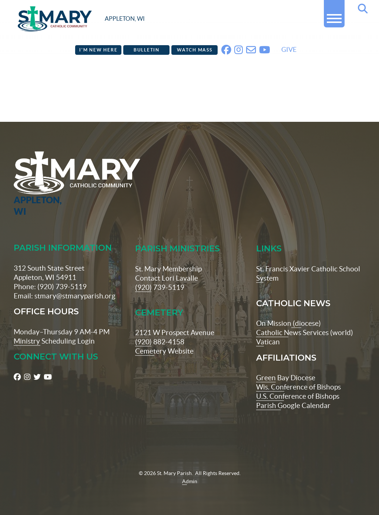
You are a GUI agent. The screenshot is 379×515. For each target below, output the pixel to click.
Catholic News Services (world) (304, 332)
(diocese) (306, 323)
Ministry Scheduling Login (54, 341)
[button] (334, 15)
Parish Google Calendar (293, 405)
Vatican (268, 342)
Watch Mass (194, 49)
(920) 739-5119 (159, 287)
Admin (189, 481)
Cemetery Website (164, 351)
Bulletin (147, 49)
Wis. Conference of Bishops (298, 387)
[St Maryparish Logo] (44, 184)
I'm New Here (98, 49)
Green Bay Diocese (285, 378)
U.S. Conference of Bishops (297, 396)
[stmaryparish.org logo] (81, 18)
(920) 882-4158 (159, 342)
